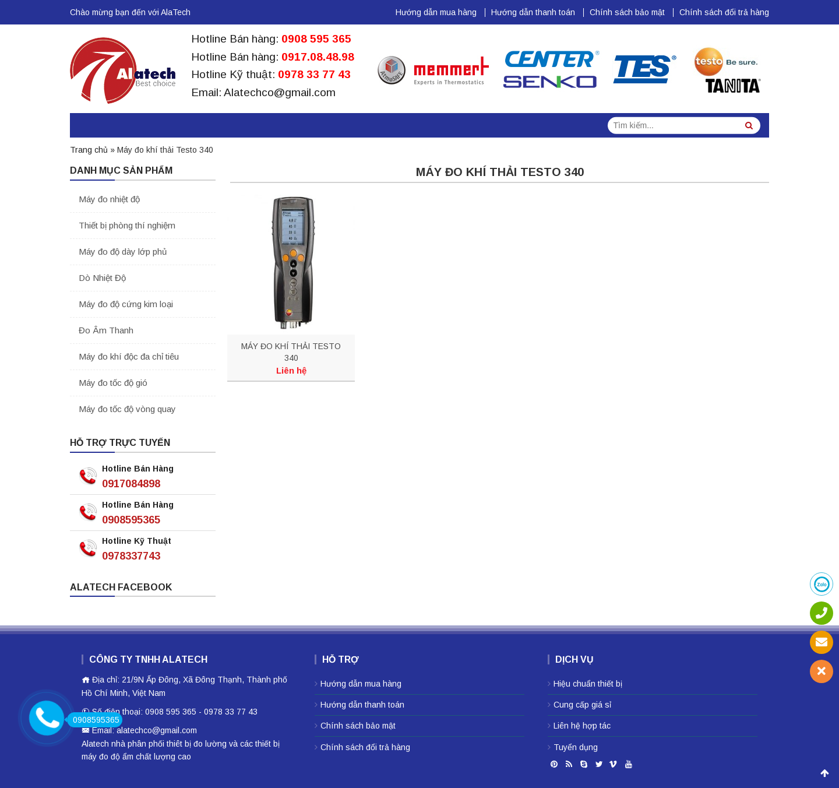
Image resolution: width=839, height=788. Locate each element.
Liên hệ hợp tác (582, 725)
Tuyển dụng (576, 747)
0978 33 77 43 (314, 74)
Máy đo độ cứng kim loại (126, 304)
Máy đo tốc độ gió (113, 383)
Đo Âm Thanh (106, 330)
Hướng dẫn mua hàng (436, 12)
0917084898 (131, 484)
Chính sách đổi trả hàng (724, 12)
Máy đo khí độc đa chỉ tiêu (129, 356)
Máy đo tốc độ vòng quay (127, 409)
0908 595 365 (316, 39)
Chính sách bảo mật (627, 12)
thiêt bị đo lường (197, 743)
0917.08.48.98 (317, 57)
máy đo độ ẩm (107, 756)
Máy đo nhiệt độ (109, 199)
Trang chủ (89, 149)
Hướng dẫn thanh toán (533, 12)
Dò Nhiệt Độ (102, 278)
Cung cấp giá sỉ (582, 704)
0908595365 (131, 520)
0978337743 (131, 556)
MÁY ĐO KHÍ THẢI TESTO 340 (291, 352)
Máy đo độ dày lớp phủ (123, 251)
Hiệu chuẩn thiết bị (588, 683)
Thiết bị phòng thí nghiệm (127, 225)
